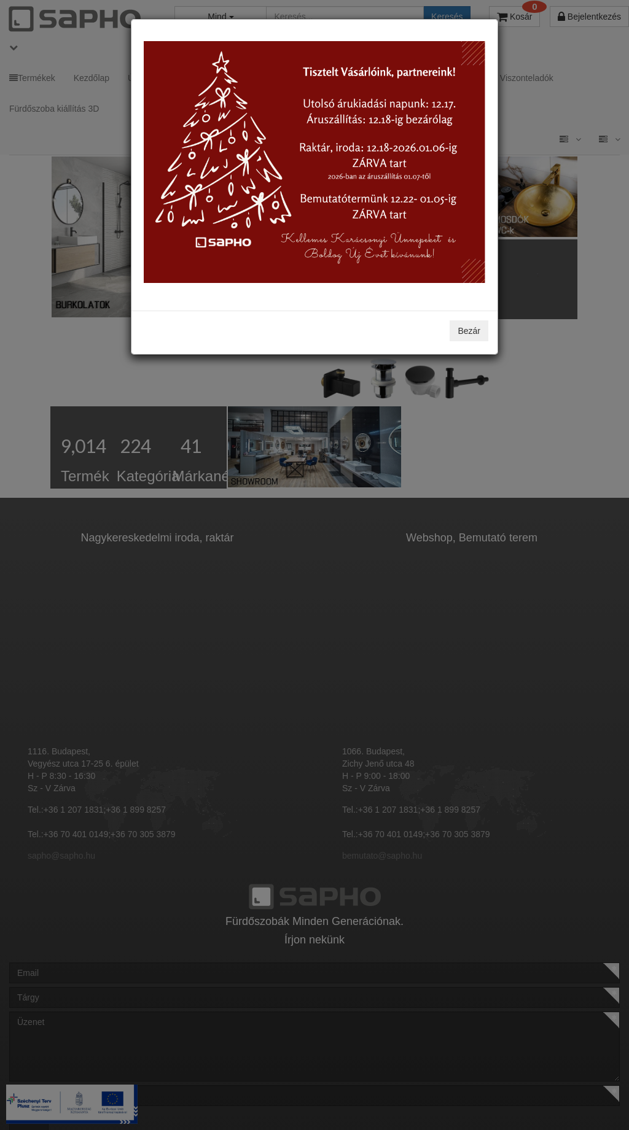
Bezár (469, 331)
